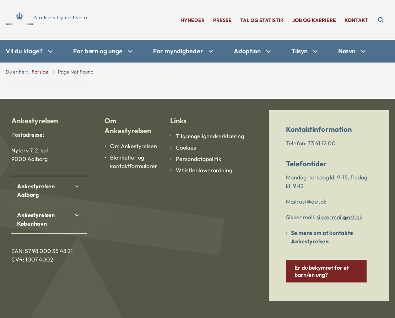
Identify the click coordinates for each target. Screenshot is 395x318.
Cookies (186, 147)
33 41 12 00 (322, 143)
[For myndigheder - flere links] (210, 51)
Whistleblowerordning (200, 170)
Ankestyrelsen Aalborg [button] (36, 190)
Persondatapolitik (198, 158)
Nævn (347, 51)
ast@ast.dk (312, 201)
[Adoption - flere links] (267, 51)
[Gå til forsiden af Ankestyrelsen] (43, 19)
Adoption (247, 51)
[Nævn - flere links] (362, 51)
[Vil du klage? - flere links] (49, 51)
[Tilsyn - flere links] (314, 51)
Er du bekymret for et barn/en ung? (321, 271)
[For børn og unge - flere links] (129, 51)
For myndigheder (178, 51)
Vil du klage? (24, 51)
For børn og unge (98, 51)
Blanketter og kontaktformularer (133, 161)
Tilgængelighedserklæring (200, 136)
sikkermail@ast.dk (339, 217)
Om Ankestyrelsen (133, 146)
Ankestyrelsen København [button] (36, 219)
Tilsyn (299, 51)
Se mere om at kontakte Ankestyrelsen (322, 237)
